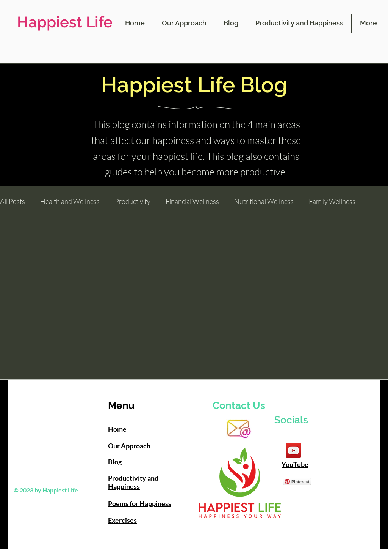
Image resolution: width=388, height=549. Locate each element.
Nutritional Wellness (264, 201)
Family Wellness (332, 201)
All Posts (12, 201)
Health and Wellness (70, 201)
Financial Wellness (192, 201)
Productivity (132, 201)
